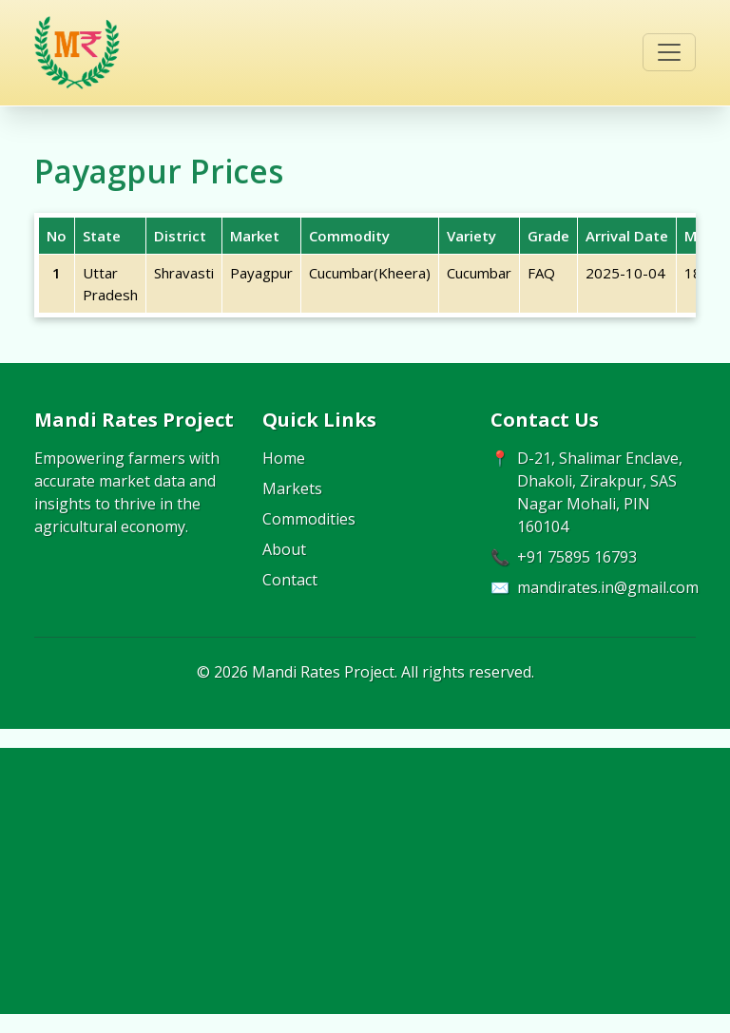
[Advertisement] (365, 881)
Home (283, 458)
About (284, 549)
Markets (292, 488)
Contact (289, 579)
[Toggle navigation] (669, 52)
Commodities (308, 518)
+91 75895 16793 (577, 556)
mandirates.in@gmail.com (608, 587)
